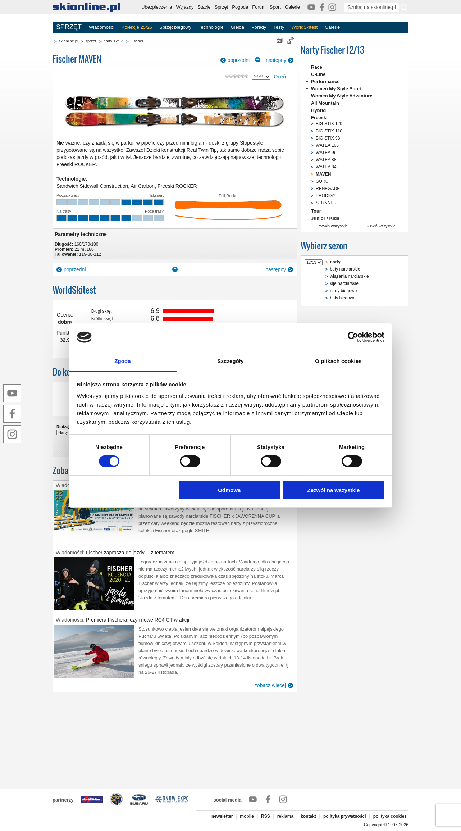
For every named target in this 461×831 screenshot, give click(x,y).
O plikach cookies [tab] (338, 361)
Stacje (203, 7)
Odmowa (229, 490)
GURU (322, 181)
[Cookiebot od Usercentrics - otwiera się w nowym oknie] (352, 337)
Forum (259, 7)
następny (276, 60)
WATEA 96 (326, 152)
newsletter (222, 816)
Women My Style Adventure (341, 96)
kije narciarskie (344, 283)
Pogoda (240, 7)
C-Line (318, 74)
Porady (258, 27)
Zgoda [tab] (122, 361)
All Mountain (325, 103)
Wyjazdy (184, 7)
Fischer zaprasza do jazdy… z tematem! (131, 552)
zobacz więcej (270, 685)
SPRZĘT (69, 27)
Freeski (319, 117)
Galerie (292, 7)
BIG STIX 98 (328, 138)
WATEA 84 (326, 166)
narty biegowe (343, 290)
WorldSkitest (305, 27)
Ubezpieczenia (156, 7)
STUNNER (326, 202)
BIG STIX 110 (329, 130)
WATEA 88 (326, 159)
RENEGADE (328, 188)
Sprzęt (221, 7)
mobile (247, 816)
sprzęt (90, 41)
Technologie (210, 27)
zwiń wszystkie (383, 226)
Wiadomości (101, 27)
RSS (265, 816)
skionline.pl (68, 41)
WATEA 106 (327, 145)
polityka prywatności (344, 816)
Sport (275, 7)
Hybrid (318, 110)
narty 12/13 (113, 41)
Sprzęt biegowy (175, 27)
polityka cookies (390, 816)
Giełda (237, 27)
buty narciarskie (345, 269)
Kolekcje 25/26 (137, 27)
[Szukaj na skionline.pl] (403, 7)
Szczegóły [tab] (230, 361)
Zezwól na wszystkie (333, 490)
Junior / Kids (325, 218)
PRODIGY (326, 195)
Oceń (280, 77)
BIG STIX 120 (329, 123)
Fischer (137, 41)
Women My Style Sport (336, 88)
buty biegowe (343, 297)
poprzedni (239, 60)
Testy (278, 27)
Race (316, 67)
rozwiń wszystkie (333, 226)
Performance (325, 81)
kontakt (308, 816)
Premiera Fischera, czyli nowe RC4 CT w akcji (137, 620)
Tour (316, 211)
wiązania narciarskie (349, 276)
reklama (285, 816)
